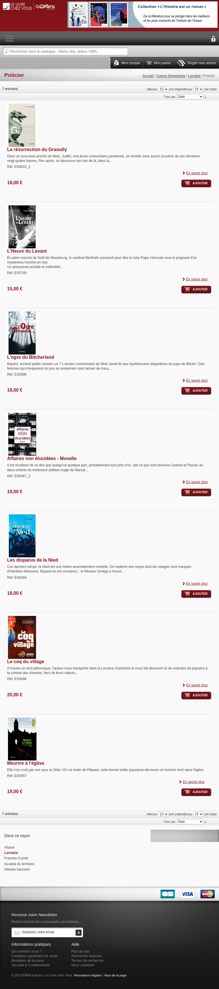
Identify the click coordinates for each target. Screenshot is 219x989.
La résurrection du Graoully (37, 149)
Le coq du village (25, 661)
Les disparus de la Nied (32, 560)
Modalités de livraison (27, 961)
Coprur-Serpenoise (170, 76)
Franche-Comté (16, 858)
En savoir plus (197, 173)
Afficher (187, 89)
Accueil (147, 76)
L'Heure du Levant (27, 251)
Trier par (169, 96)
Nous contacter (82, 965)
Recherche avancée (86, 956)
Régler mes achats (202, 63)
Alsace (9, 847)
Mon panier (162, 63)
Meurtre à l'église (25, 763)
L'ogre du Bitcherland (30, 357)
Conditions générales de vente (34, 956)
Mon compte (130, 63)
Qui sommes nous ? (26, 952)
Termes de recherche (87, 961)
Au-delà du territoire (19, 864)
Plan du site (80, 952)
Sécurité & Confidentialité (30, 965)
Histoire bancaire (17, 869)
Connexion (213, 39)
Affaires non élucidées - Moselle (42, 458)
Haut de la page (115, 975)
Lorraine (194, 76)
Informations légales (88, 975)
